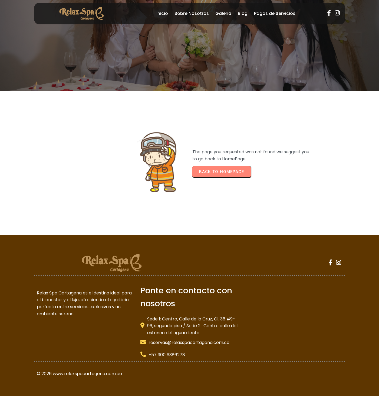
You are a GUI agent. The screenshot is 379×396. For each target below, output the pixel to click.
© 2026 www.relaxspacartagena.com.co (79, 374)
